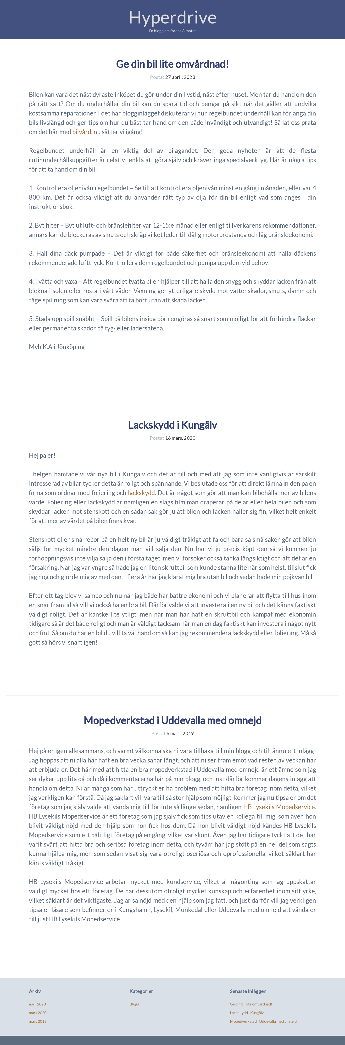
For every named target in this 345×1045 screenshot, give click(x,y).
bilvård (81, 132)
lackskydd (141, 493)
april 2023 (37, 1004)
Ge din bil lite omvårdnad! (172, 64)
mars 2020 (37, 1012)
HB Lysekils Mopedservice (279, 807)
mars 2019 (37, 1021)
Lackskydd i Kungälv (172, 425)
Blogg (134, 1004)
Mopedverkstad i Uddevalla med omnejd (172, 720)
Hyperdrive (172, 16)
